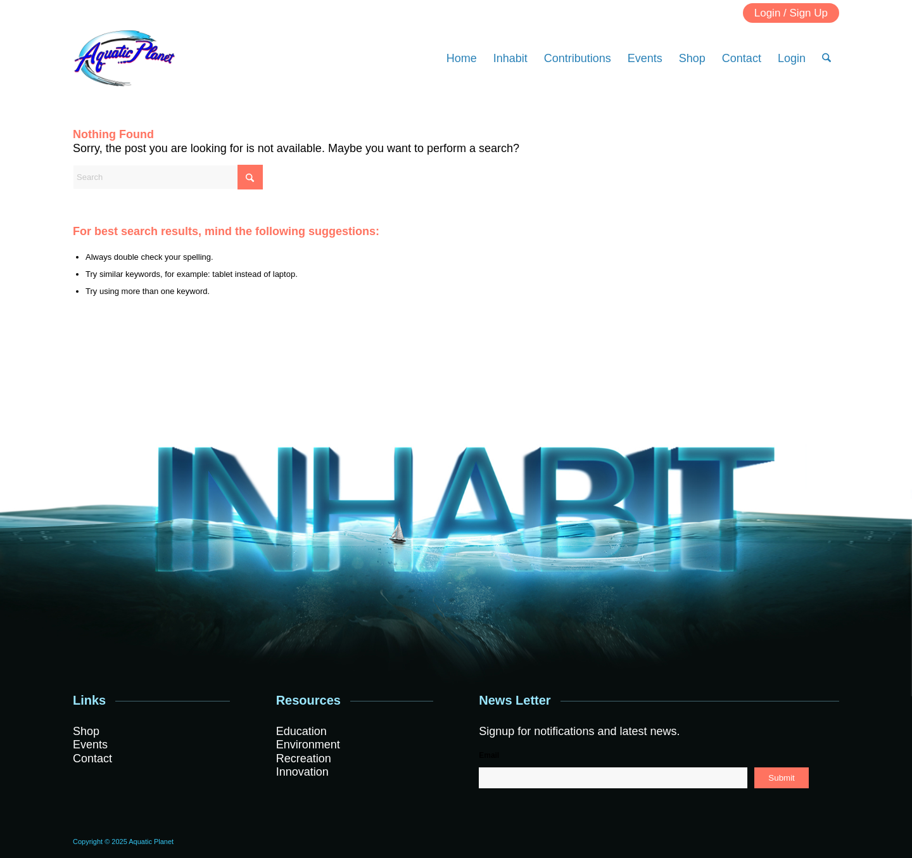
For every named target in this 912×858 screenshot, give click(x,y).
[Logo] (124, 58)
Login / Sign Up (791, 13)
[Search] (826, 58)
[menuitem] (461, 58)
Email (489, 755)
